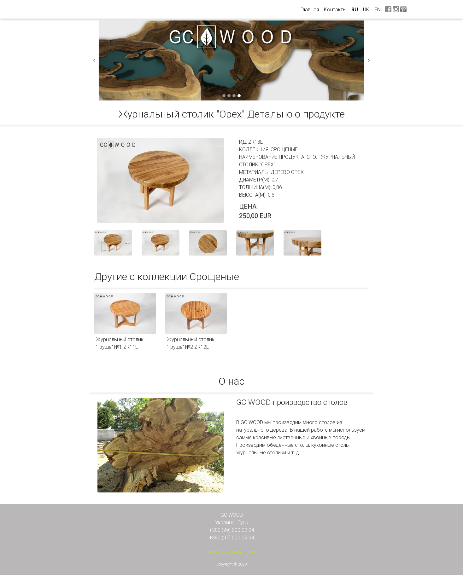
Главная (311, 9)
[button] (94, 60)
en (377, 9)
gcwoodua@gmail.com (231, 552)
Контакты (335, 9)
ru (354, 9)
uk (366, 9)
